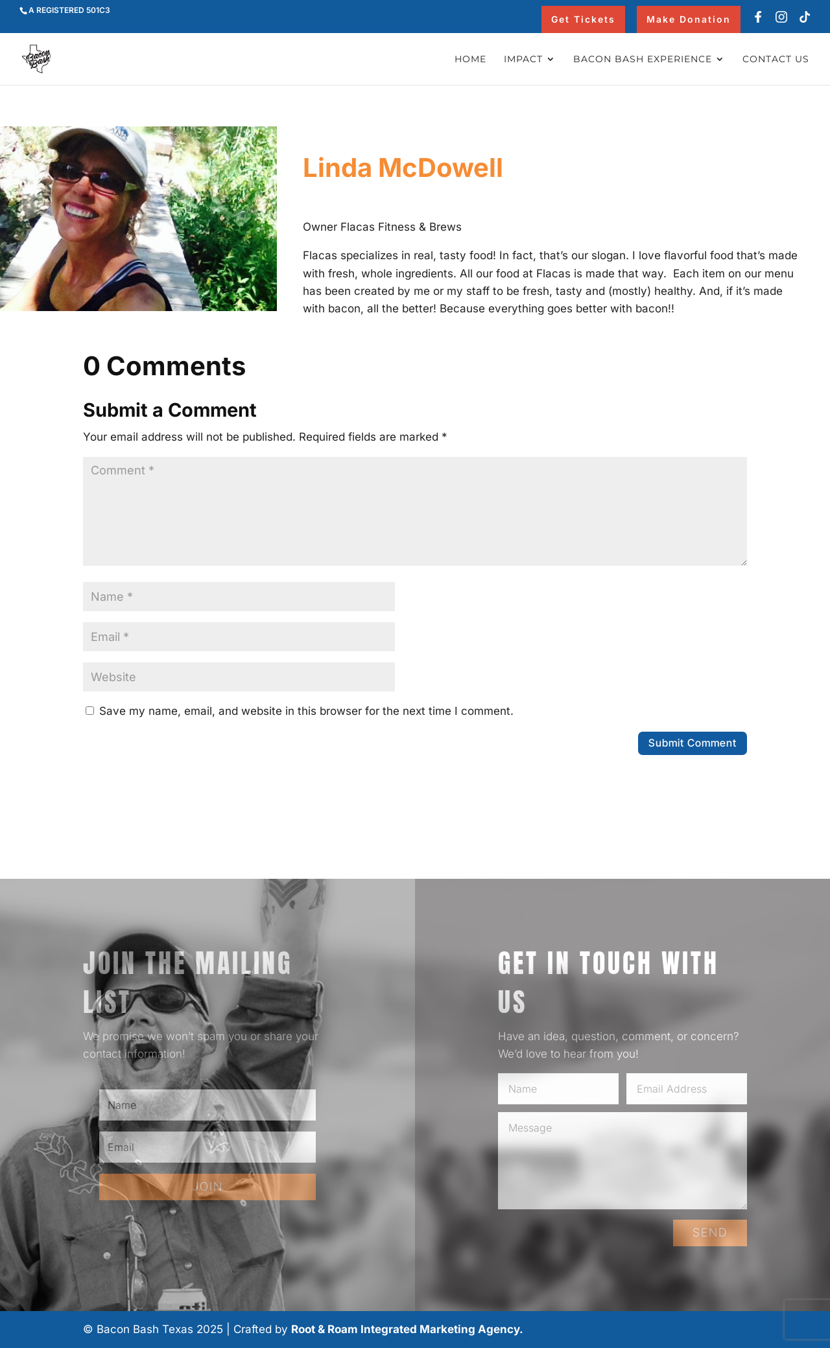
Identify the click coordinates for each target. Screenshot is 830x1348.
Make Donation (688, 19)
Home (470, 59)
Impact (523, 59)
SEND (710, 1232)
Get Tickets (583, 19)
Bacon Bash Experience (642, 59)
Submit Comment (692, 742)
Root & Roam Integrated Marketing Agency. (407, 1329)
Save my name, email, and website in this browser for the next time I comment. (306, 710)
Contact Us (775, 59)
